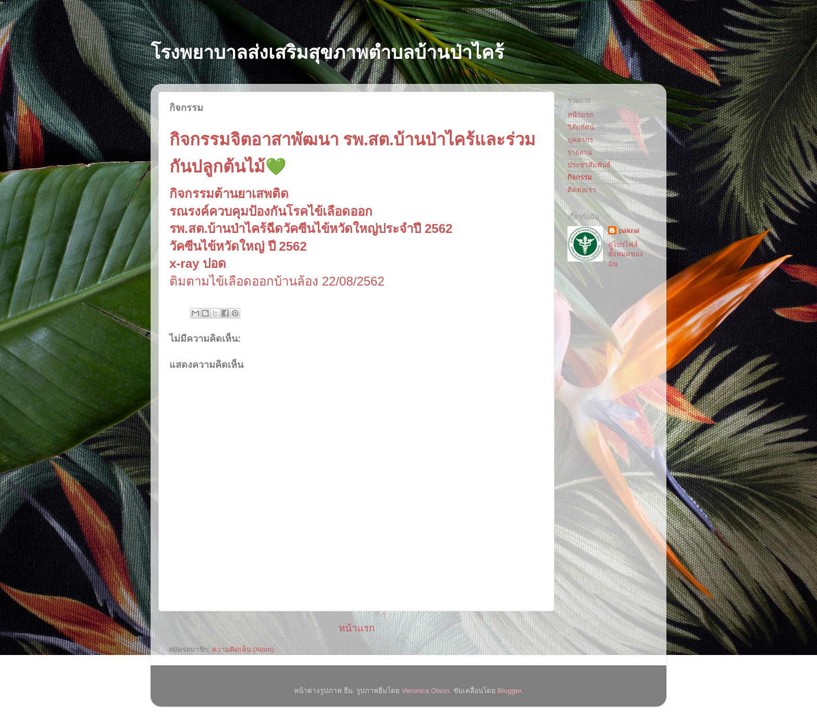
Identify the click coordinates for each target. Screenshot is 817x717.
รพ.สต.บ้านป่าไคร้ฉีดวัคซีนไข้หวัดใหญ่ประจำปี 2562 (310, 228)
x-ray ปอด (197, 263)
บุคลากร (580, 140)
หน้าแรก (357, 628)
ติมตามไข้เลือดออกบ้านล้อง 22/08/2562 (277, 281)
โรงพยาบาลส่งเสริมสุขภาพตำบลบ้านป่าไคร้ (327, 52)
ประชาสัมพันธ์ (589, 165)
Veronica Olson (426, 691)
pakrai (628, 230)
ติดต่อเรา (581, 190)
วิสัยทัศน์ (580, 127)
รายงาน (579, 152)
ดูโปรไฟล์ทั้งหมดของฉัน (625, 254)
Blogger (510, 691)
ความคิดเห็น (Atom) (243, 649)
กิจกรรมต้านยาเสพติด (229, 194)
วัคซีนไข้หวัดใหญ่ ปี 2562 (238, 246)
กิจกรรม (579, 177)
